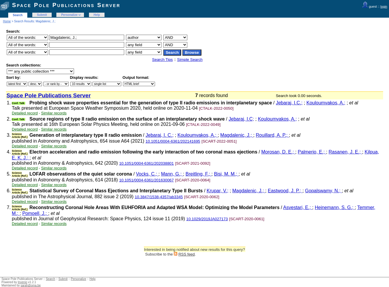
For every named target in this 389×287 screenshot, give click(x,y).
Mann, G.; (172, 173)
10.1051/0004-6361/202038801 (146, 163)
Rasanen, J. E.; (345, 151)
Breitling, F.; (198, 173)
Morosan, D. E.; (278, 151)
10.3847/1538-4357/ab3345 (159, 197)
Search (18, 15)
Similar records (54, 113)
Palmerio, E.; (312, 151)
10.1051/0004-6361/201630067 (146, 180)
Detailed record (25, 113)
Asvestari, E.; (297, 207)
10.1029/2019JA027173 (207, 219)
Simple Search (190, 59)
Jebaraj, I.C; (241, 118)
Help (97, 14)
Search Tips (162, 59)
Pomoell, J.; (35, 213)
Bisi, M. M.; (226, 173)
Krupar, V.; (217, 190)
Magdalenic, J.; (236, 135)
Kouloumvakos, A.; (326, 102)
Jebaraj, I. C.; (160, 135)
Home (7, 21)
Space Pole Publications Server (66, 5)
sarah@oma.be (31, 285)
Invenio (22, 282)
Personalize (69, 14)
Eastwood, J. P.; (285, 190)
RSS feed (186, 254)
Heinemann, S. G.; (335, 207)
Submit (42, 14)
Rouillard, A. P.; (272, 135)
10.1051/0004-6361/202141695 (173, 141)
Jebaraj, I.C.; (289, 102)
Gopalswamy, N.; (323, 190)
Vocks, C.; (147, 173)
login (383, 6)
